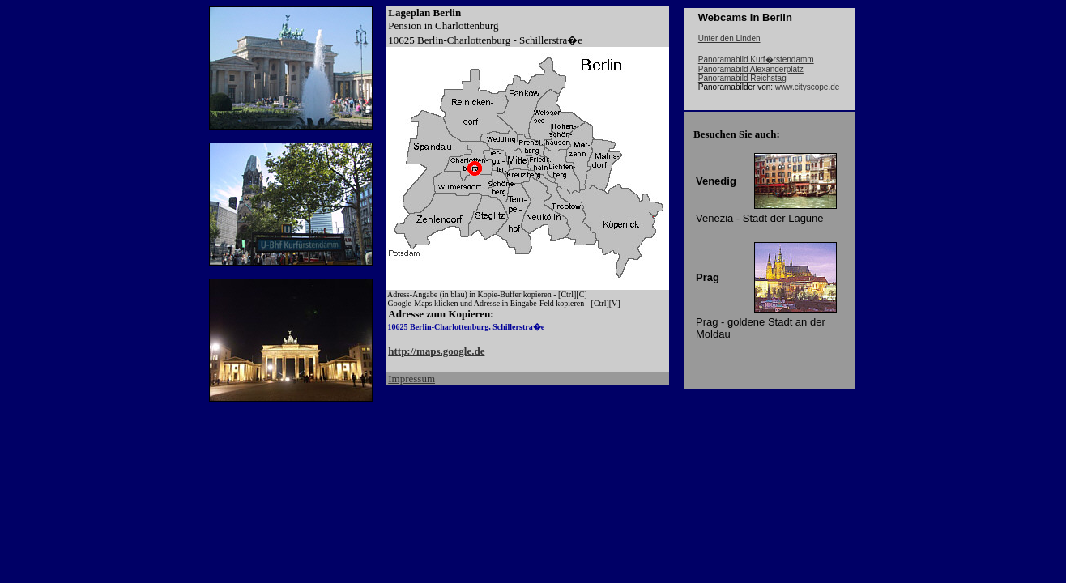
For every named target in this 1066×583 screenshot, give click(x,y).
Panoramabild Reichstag (742, 78)
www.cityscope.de (807, 87)
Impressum (411, 378)
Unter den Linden (729, 38)
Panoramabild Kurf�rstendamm (756, 59)
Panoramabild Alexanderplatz (751, 69)
